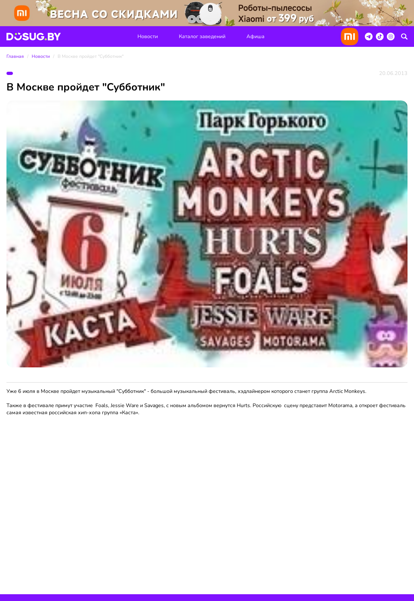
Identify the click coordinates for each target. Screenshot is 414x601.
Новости (147, 36)
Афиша (255, 36)
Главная (15, 56)
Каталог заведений (202, 36)
